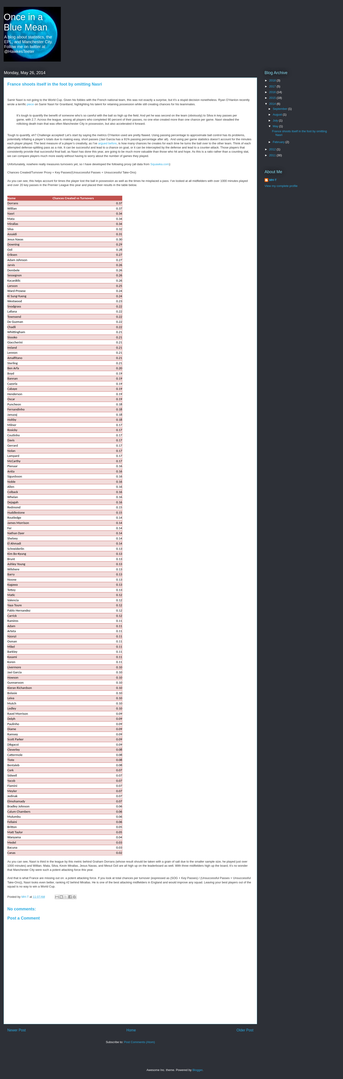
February (279, 142)
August (278, 114)
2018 (273, 80)
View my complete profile (281, 186)
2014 (273, 103)
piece (31, 104)
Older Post (244, 1030)
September (280, 109)
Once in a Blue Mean (25, 22)
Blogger (197, 1070)
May (276, 126)
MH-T (273, 180)
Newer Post (16, 1030)
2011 (273, 155)
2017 (273, 86)
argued (103, 143)
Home (131, 1030)
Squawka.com (159, 164)
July (276, 120)
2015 (273, 98)
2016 (273, 92)
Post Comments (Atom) (139, 1042)
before (112, 143)
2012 (273, 149)
